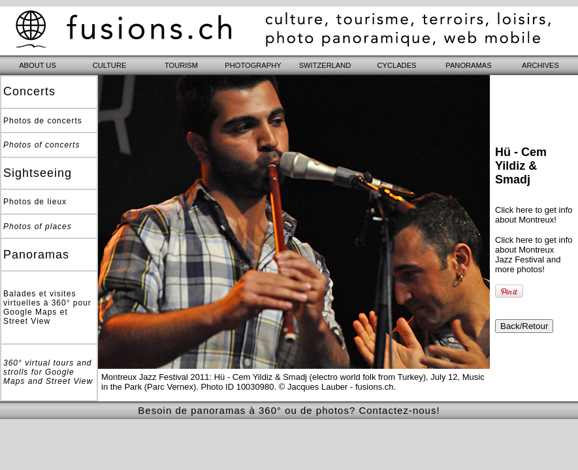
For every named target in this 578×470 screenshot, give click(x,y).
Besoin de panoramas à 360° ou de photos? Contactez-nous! (289, 410)
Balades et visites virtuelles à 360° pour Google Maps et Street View (47, 307)
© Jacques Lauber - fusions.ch (336, 387)
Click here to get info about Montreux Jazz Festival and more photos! (534, 254)
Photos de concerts (42, 120)
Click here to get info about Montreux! (534, 215)
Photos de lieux (35, 201)
